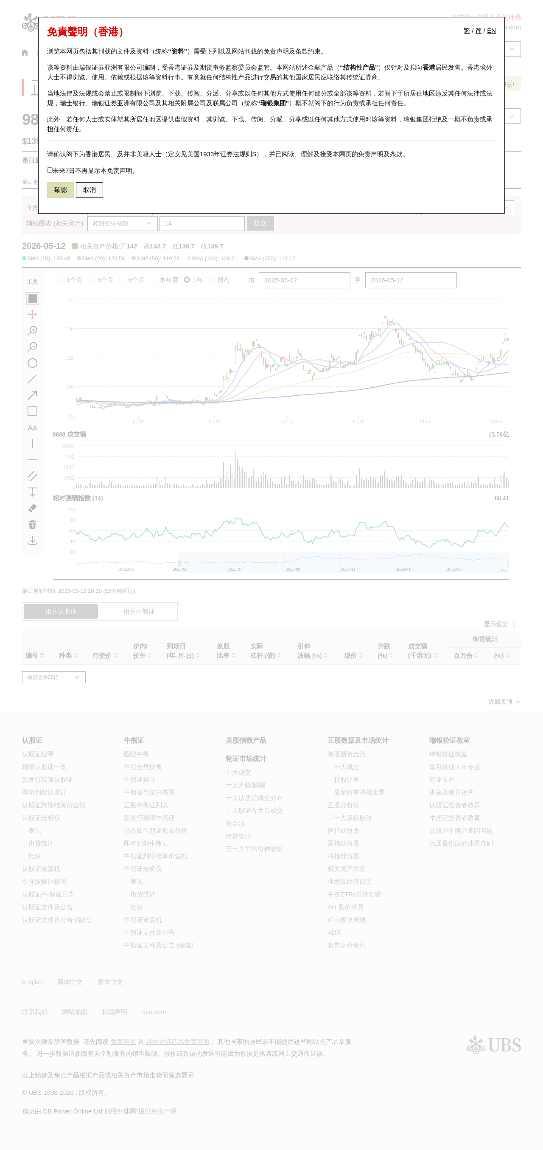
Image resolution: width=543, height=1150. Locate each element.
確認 (60, 189)
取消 (89, 189)
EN (491, 30)
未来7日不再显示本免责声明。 (93, 170)
